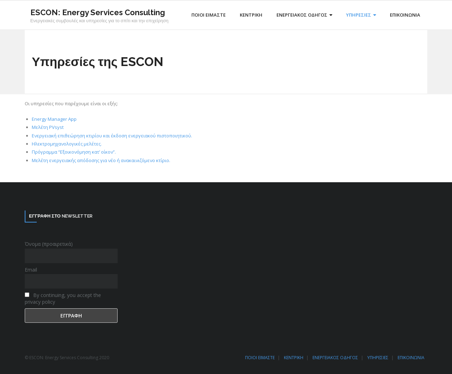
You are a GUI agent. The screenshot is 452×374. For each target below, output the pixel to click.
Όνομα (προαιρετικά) (49, 244)
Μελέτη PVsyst (48, 127)
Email (31, 269)
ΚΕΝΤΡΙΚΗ (293, 358)
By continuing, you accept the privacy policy (63, 298)
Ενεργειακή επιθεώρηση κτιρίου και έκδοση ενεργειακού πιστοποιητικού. (112, 135)
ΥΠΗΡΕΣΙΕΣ (377, 358)
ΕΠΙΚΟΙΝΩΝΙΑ (411, 358)
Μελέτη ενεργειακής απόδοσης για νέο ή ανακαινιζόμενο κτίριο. (101, 160)
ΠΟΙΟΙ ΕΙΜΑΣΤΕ (260, 358)
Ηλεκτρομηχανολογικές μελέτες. (67, 144)
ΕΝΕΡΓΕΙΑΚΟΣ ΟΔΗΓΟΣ (335, 358)
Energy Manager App (54, 119)
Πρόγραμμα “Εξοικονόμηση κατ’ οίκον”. (74, 152)
